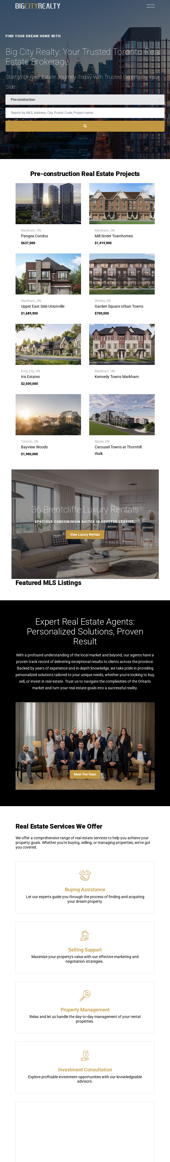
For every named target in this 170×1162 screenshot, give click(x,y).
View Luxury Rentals (85, 535)
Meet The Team (85, 774)
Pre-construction (23, 100)
